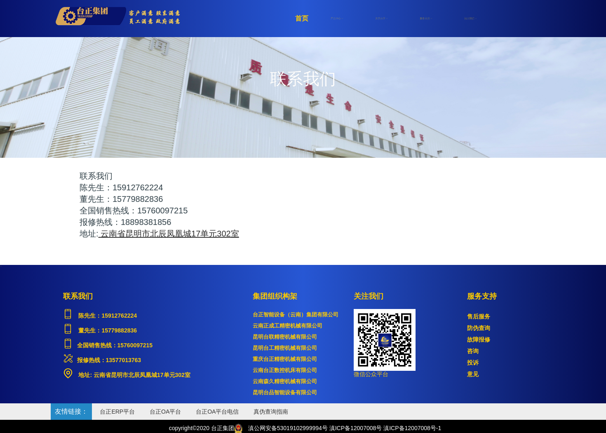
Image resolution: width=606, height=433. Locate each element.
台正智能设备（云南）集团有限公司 (295, 314)
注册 (503, 18)
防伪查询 (478, 328)
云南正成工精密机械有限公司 (287, 326)
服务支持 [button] (426, 18)
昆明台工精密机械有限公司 (285, 348)
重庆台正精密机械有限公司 (285, 359)
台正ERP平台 (117, 411)
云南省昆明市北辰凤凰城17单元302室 (141, 375)
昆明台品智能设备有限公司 (285, 392)
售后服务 (478, 316)
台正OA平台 (165, 411)
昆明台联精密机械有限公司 (285, 337)
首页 (301, 18)
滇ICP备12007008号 (355, 428)
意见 (473, 374)
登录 (532, 18)
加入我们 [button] (470, 18)
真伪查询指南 (271, 411)
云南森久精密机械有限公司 (285, 381)
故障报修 (478, 339)
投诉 (473, 362)
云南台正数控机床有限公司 (285, 370)
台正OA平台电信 (217, 411)
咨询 (473, 351)
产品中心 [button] (337, 18)
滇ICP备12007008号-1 (412, 428)
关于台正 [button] (381, 18)
